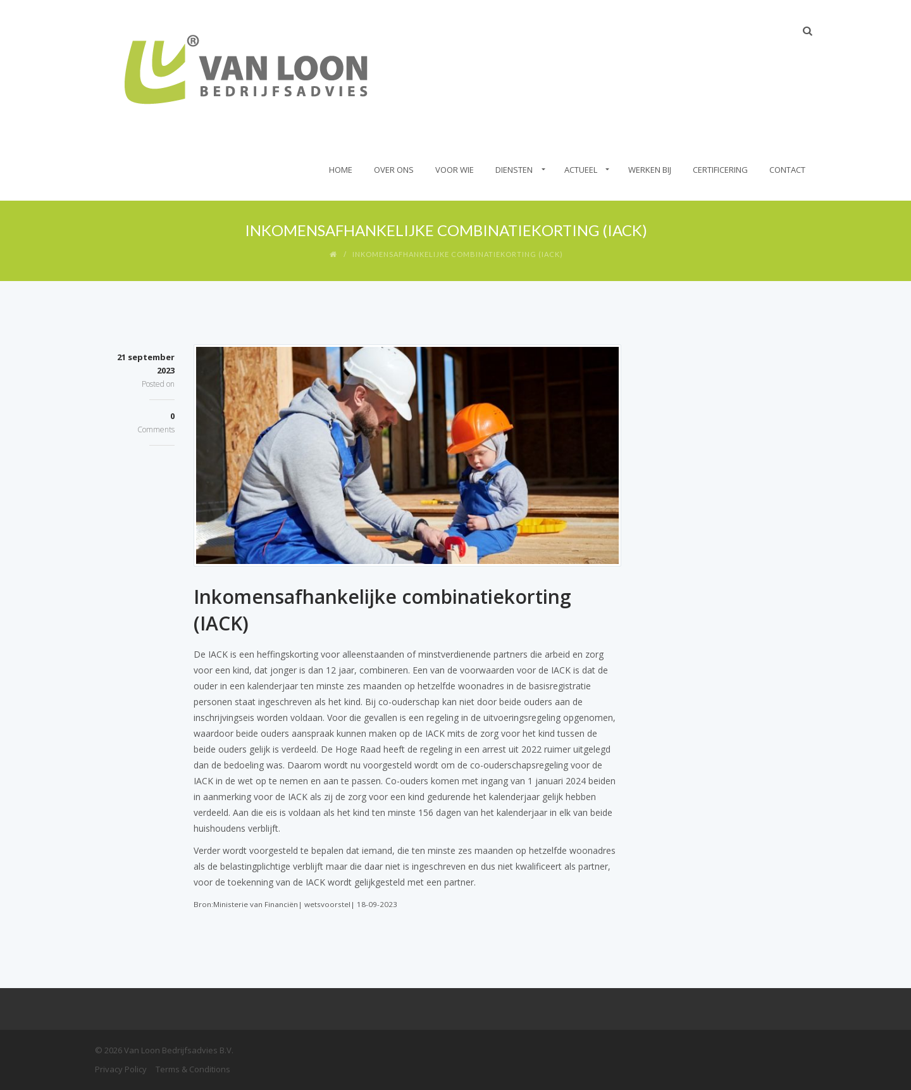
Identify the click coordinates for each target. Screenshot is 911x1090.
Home (340, 169)
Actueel (580, 169)
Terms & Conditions (193, 1069)
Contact (787, 169)
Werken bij (649, 169)
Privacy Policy (121, 1069)
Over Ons (394, 169)
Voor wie (454, 169)
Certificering (720, 169)
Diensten (514, 169)
